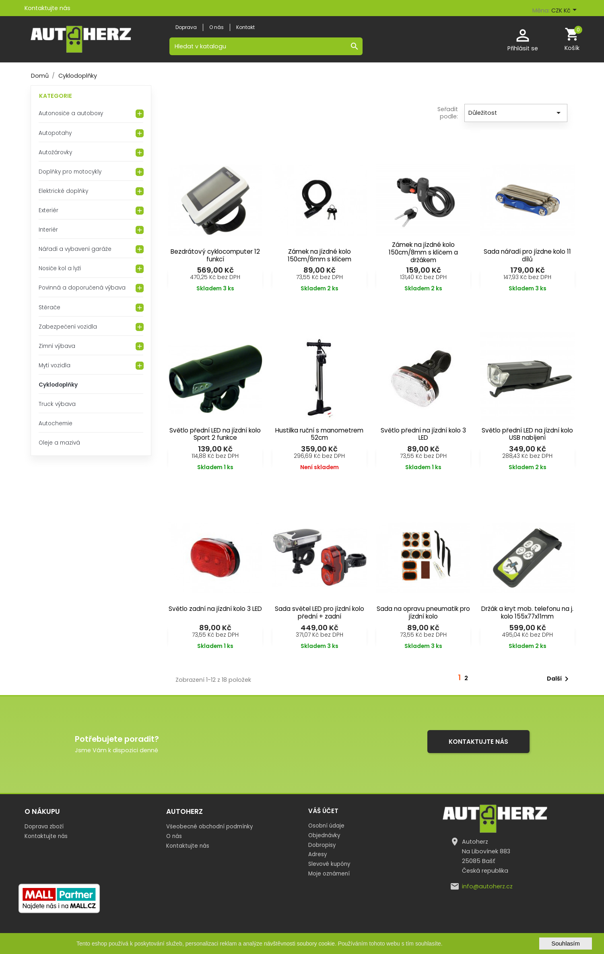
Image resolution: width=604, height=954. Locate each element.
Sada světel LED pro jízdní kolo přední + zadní (319, 612)
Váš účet (323, 811)
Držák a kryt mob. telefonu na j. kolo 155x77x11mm (527, 612)
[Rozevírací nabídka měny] (565, 11)
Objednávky (324, 835)
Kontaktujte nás (47, 8)
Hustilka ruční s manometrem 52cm (319, 434)
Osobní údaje (326, 826)
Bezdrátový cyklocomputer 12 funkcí (215, 255)
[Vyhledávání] (266, 46)
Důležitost (515, 113)
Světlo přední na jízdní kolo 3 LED (423, 434)
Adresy (317, 854)
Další (559, 679)
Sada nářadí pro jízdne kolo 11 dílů (527, 255)
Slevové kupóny (329, 864)
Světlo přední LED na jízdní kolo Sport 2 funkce (215, 434)
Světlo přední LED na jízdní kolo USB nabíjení (527, 434)
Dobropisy (322, 845)
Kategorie (55, 96)
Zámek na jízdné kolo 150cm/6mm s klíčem (319, 255)
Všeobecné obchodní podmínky (209, 826)
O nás (174, 836)
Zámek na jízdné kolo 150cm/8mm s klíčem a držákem (423, 252)
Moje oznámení (329, 873)
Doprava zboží (44, 826)
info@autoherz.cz (487, 886)
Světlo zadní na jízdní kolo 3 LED (215, 608)
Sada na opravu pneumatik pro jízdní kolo (423, 612)
